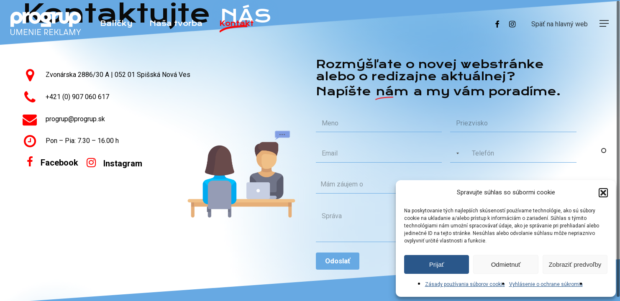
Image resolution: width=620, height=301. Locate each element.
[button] (603, 193)
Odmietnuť (506, 264)
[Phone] (513, 154)
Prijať (436, 264)
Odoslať (337, 261)
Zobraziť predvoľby (574, 264)
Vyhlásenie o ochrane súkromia (546, 284)
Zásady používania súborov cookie (465, 284)
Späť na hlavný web (559, 24)
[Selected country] (456, 154)
